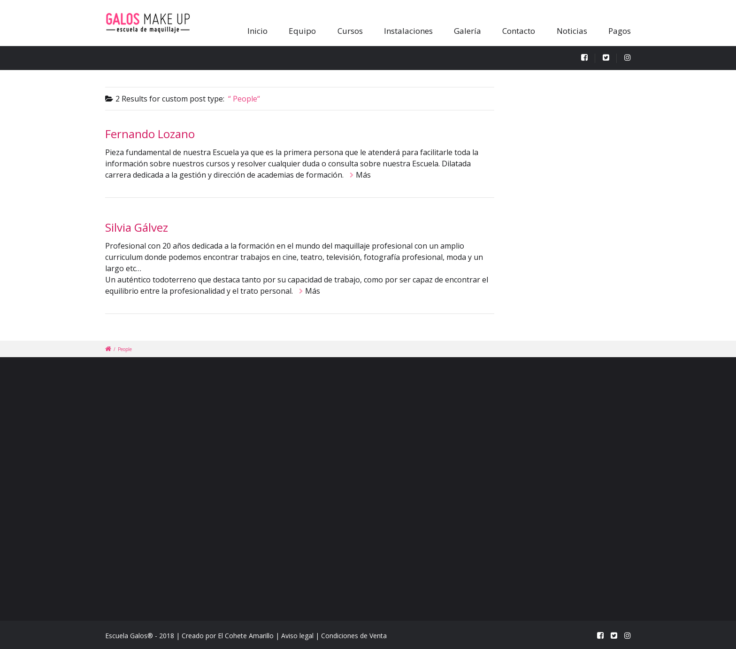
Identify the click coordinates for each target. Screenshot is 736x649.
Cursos (350, 30)
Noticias (572, 30)
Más (363, 175)
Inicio (257, 30)
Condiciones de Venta (354, 635)
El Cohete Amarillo (246, 635)
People (125, 349)
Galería (467, 30)
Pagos (619, 30)
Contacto (518, 30)
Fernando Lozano (150, 133)
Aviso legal (298, 635)
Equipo (302, 30)
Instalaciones (408, 30)
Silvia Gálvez (136, 227)
